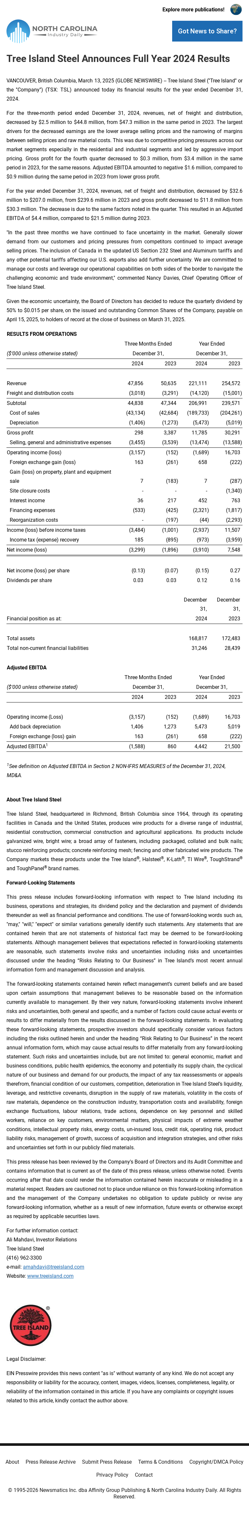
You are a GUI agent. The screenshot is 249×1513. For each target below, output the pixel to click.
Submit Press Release (107, 1462)
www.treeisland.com (50, 1276)
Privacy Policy (112, 1475)
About (12, 1462)
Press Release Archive (51, 1462)
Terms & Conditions (160, 1462)
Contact (144, 1475)
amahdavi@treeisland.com (53, 1267)
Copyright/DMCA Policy (216, 1462)
